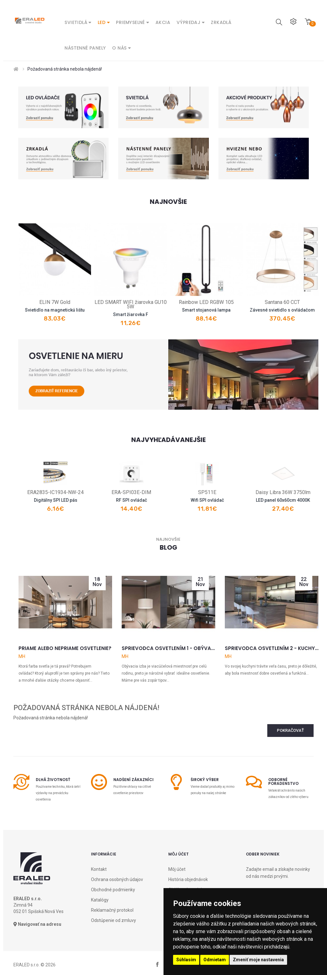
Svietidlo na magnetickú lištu (84, 310)
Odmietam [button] (214, 959)
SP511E (257, 492)
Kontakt (99, 869)
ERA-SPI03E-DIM (181, 492)
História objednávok (188, 879)
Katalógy (100, 899)
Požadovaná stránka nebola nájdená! (64, 69)
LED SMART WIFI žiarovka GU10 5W (160, 304)
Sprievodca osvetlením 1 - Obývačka (168, 648)
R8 (29, 492)
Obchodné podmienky (113, 889)
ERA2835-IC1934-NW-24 (105, 492)
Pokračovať (290, 730)
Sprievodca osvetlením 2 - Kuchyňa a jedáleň (271, 648)
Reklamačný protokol (112, 910)
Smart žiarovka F (160, 314)
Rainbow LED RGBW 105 (236, 302)
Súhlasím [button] (186, 959)
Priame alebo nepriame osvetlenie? (65, 648)
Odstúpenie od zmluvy (113, 920)
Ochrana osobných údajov (117, 879)
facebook (157, 965)
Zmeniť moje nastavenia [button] (258, 959)
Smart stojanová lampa (236, 310)
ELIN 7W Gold (84, 302)
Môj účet (177, 869)
